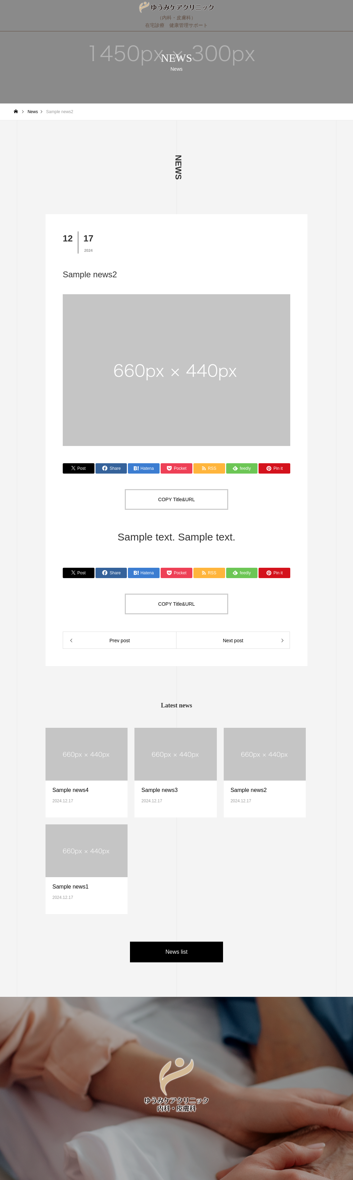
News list (176, 952)
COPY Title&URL (176, 499)
